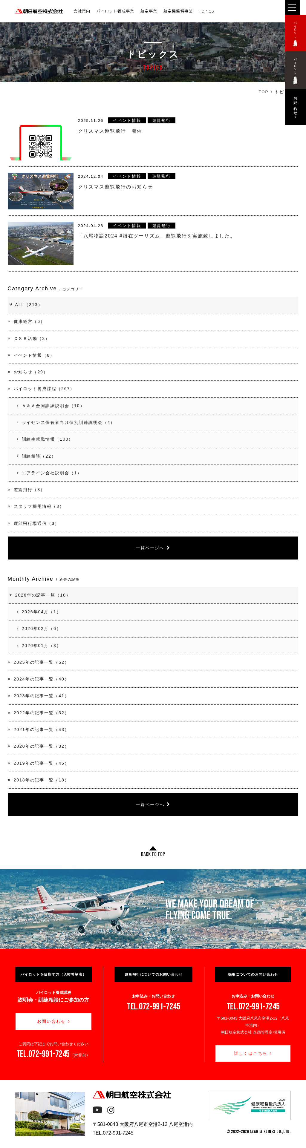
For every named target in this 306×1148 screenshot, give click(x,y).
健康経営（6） (26, 321)
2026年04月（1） (39, 611)
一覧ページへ (153, 547)
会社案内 (82, 11)
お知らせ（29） (28, 372)
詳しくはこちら (253, 1053)
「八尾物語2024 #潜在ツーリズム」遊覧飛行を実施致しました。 (156, 235)
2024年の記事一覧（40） (38, 679)
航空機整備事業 (178, 11)
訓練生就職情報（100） (45, 439)
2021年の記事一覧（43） (38, 729)
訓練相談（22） (36, 456)
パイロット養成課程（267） (41, 388)
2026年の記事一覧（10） (40, 595)
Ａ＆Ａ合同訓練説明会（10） (51, 405)
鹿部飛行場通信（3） (33, 523)
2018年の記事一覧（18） (38, 780)
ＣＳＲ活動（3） (29, 338)
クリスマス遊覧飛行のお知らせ (115, 186)
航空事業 (148, 11)
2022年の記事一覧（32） (38, 712)
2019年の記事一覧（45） (38, 763)
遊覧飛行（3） (26, 489)
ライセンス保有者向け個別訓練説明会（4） (66, 422)
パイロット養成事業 (115, 11)
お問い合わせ (53, 1021)
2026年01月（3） (39, 645)
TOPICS (206, 11)
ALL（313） (26, 304)
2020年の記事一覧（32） (38, 746)
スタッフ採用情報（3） (36, 506)
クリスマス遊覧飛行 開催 (110, 131)
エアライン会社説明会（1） (49, 472)
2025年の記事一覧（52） (38, 662)
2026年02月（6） (39, 628)
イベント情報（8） (31, 355)
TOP (263, 92)
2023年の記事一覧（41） (38, 695)
